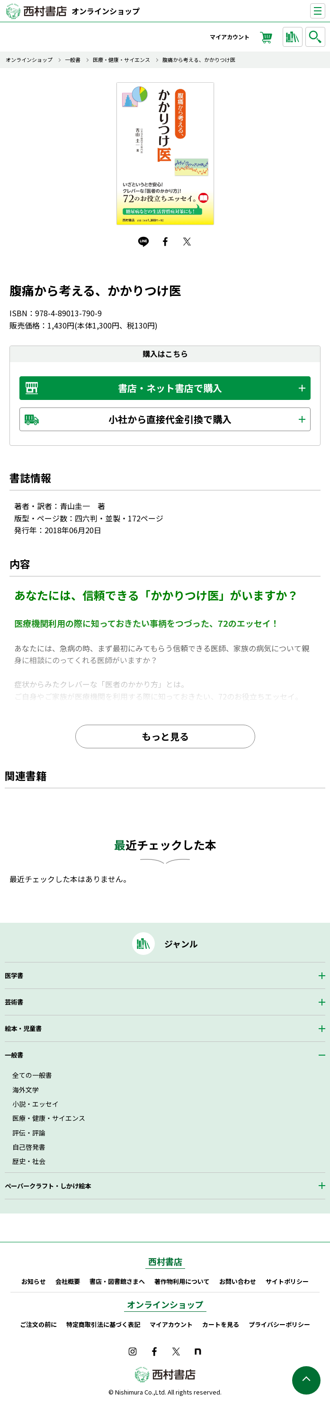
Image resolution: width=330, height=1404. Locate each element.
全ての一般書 (32, 1075)
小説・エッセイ (35, 1104)
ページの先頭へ (306, 1380)
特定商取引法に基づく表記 (103, 1324)
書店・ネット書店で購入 (170, 388)
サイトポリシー (287, 1281)
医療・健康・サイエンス (121, 59)
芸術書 (14, 1001)
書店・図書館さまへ (117, 1281)
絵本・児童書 (23, 1028)
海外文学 (25, 1089)
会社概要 (67, 1281)
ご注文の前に (38, 1324)
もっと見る (165, 736)
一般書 (72, 59)
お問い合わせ (237, 1281)
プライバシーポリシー (279, 1324)
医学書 (14, 975)
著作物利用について (182, 1281)
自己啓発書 (28, 1147)
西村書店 (165, 1261)
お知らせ (33, 1281)
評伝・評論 (28, 1132)
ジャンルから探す (294, 37)
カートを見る (220, 1324)
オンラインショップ (105, 11)
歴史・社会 (28, 1161)
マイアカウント (230, 37)
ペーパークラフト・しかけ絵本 (48, 1185)
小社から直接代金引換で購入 (170, 419)
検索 (316, 37)
